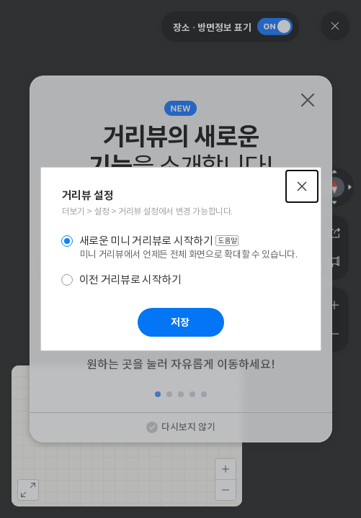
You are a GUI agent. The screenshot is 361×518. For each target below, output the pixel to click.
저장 (180, 323)
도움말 (227, 241)
